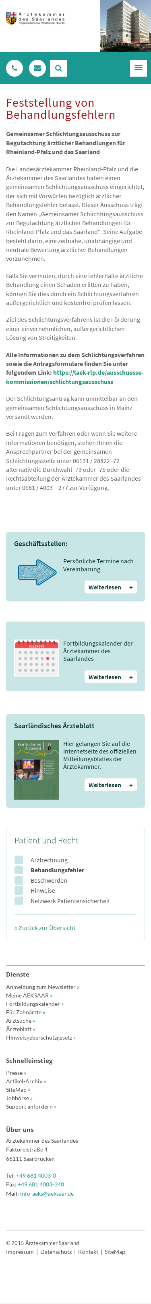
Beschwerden (49, 880)
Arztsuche (20, 1020)
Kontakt (88, 1251)
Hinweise (43, 890)
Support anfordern (31, 1106)
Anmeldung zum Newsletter (42, 986)
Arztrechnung (49, 860)
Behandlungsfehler (57, 870)
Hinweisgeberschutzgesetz (41, 1037)
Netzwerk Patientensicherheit (70, 901)
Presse (16, 1072)
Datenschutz (56, 1251)
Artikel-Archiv (26, 1081)
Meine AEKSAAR (29, 995)
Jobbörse (19, 1098)
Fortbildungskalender (35, 1003)
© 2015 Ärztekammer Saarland (42, 1243)
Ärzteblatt (20, 1029)
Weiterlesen (111, 587)
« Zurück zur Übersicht (44, 928)
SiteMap (18, 1089)
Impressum (20, 1251)
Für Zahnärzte (25, 1012)
